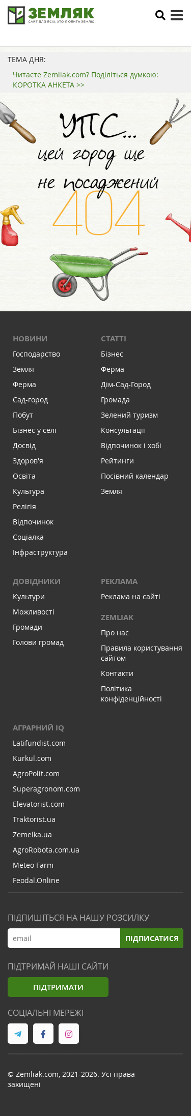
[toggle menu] (177, 15)
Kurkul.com (32, 758)
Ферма (24, 384)
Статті (113, 338)
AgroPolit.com (36, 773)
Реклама (119, 581)
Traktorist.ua (34, 819)
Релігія (24, 506)
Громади (27, 627)
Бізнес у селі (35, 430)
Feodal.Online (36, 880)
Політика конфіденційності (131, 693)
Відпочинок (33, 521)
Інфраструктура (40, 552)
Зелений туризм (129, 415)
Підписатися (151, 938)
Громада (115, 399)
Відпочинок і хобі (131, 445)
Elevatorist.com (39, 804)
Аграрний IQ (38, 727)
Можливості (33, 611)
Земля (23, 369)
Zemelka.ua (32, 834)
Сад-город (30, 399)
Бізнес (112, 354)
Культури (29, 596)
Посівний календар (135, 476)
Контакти (117, 673)
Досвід (24, 445)
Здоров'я (28, 460)
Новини (30, 338)
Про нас (115, 632)
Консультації (123, 430)
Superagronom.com (46, 789)
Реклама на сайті (130, 596)
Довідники (37, 581)
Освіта (24, 476)
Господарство (36, 354)
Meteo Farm (33, 865)
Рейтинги (117, 460)
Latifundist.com (39, 743)
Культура (28, 491)
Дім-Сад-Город (126, 384)
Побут (23, 415)
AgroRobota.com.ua (46, 850)
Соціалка (28, 537)
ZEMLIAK (117, 617)
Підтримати (58, 987)
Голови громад (38, 642)
